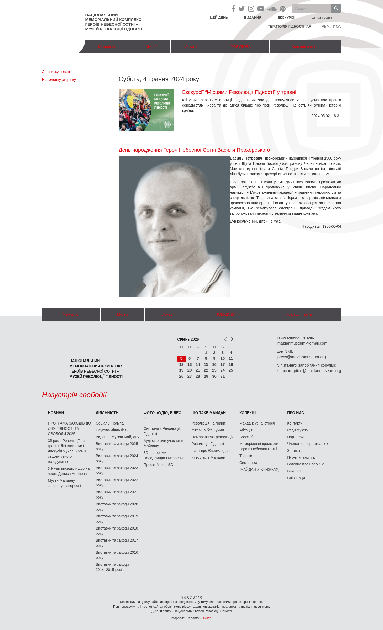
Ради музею (297, 430)
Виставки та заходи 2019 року (117, 518)
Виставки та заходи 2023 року (117, 470)
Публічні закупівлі (302, 457)
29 (206, 376)
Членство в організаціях (307, 444)
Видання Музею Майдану (117, 437)
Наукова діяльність (112, 430)
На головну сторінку (59, 79)
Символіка (248, 462)
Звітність (294, 450)
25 (231, 370)
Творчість (247, 456)
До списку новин (56, 72)
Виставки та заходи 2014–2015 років (112, 567)
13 (189, 364)
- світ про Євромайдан (211, 450)
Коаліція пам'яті (305, 47)
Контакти (294, 423)
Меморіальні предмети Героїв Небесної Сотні (258, 446)
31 (223, 376)
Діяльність (107, 413)
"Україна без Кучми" (208, 430)
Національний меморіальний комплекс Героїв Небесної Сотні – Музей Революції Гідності (113, 22)
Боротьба (247, 437)
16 (214, 364)
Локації (191, 47)
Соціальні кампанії (112, 423)
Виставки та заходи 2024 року (117, 458)
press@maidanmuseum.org (301, 356)
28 (198, 376)
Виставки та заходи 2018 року (117, 531)
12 (181, 364)
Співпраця (296, 478)
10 (223, 358)
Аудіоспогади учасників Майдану (163, 443)
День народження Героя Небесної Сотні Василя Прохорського (194, 150)
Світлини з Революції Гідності (162, 431)
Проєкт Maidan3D (158, 465)
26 (181, 376)
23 (214, 370)
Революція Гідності (208, 444)
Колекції (247, 413)
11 (231, 358)
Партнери (295, 437)
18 (231, 364)
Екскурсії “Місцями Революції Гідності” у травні (239, 92)
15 (206, 364)
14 (198, 364)
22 (206, 370)
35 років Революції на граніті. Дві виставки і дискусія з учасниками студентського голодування (67, 451)
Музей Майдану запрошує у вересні (64, 483)
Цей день (223, 17)
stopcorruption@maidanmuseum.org (309, 370)
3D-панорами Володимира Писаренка (164, 455)
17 (223, 364)
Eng (337, 27)
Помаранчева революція (213, 437)
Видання (252, 17)
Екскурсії (286, 17)
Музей (151, 47)
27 (189, 376)
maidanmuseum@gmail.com (302, 343)
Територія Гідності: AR (289, 26)
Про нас (295, 413)
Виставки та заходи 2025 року (117, 446)
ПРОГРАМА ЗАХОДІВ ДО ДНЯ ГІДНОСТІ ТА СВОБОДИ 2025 (69, 428)
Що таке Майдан (209, 413)
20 (189, 370)
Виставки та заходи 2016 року (117, 555)
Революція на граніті (209, 423)
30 (214, 376)
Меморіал (106, 47)
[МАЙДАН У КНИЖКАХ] (259, 469)
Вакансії (294, 471)
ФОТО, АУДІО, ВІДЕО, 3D (163, 415)
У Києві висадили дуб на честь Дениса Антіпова (69, 471)
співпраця (322, 18)
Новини (56, 413)
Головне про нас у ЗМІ (306, 464)
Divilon (206, 618)
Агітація (246, 430)
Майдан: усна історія (257, 423)
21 (198, 370)
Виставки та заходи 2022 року (117, 482)
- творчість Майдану (209, 457)
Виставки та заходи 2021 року (117, 494)
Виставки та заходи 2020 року (117, 506)
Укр (325, 27)
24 (223, 370)
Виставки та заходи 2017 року (117, 543)
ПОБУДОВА (240, 47)
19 (181, 370)
